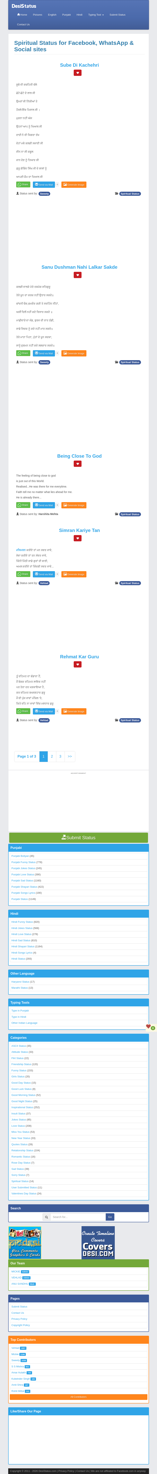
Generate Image (74, 184)
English (52, 14)
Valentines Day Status (24, 1193)
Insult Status (19, 1113)
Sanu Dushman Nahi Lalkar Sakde (79, 267)
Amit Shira (17, 1384)
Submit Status (118, 14)
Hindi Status (18, 958)
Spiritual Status (130, 193)
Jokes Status (19, 1119)
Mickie (15, 1354)
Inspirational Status (22, 1107)
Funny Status (19, 1070)
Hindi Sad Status (21, 940)
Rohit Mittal (18, 1391)
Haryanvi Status (21, 981)
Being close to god (79, 456)
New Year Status (21, 1138)
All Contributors (78, 1397)
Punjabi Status (20, 899)
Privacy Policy (19, 1318)
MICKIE (16, 1271)
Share (25, 184)
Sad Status (18, 1168)
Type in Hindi (19, 1016)
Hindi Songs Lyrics (22, 952)
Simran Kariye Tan (79, 530)
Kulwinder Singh (21, 1378)
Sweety (44, 193)
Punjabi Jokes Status (23, 868)
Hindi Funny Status (22, 921)
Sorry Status (19, 1175)
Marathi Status (20, 987)
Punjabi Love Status (23, 874)
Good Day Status (21, 1082)
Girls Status (18, 1076)
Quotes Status (20, 1144)
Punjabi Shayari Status (24, 886)
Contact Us (23, 24)
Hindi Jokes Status (22, 928)
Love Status (18, 1125)
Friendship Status (21, 1064)
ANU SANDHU (20, 1283)
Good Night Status (22, 1101)
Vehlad (44, 583)
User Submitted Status (24, 1187)
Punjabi (66, 14)
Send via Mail (44, 184)
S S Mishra (18, 1366)
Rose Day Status (21, 1162)
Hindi (80, 14)
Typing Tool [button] (96, 14)
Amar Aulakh (19, 1372)
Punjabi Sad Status (22, 880)
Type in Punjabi (20, 1010)
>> (70, 756)
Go (110, 1217)
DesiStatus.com (47, 1471)
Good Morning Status (24, 1095)
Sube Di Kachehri (79, 65)
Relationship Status (22, 1150)
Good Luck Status (22, 1089)
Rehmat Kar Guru (79, 656)
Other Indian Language (25, 1022)
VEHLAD (17, 1277)
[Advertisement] (79, 226)
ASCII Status (19, 1045)
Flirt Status (18, 1058)
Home (22, 14)
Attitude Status (20, 1051)
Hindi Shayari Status (23, 946)
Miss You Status (21, 1131)
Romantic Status (21, 1156)
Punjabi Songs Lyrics (23, 892)
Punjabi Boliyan (20, 855)
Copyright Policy (21, 1325)
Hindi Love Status (21, 934)
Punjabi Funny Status (24, 862)
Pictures (37, 14)
